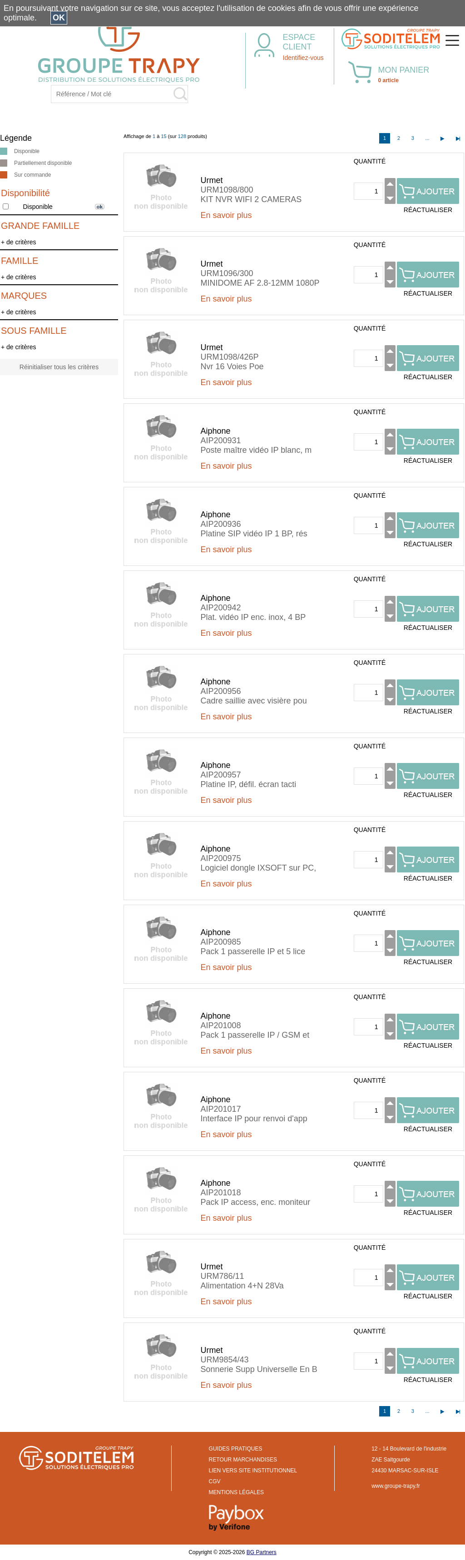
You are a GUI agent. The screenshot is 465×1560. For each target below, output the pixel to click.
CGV (215, 1481)
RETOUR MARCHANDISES (243, 1459)
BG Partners (262, 1552)
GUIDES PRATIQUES (235, 1449)
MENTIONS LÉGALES (236, 1492)
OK (59, 17)
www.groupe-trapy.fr (395, 1486)
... (427, 138)
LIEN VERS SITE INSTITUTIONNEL (253, 1470)
